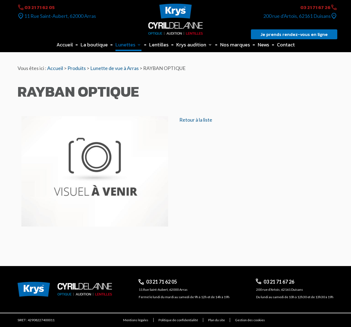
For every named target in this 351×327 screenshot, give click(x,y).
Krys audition (191, 44)
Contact (286, 44)
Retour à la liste (195, 120)
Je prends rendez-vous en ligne (294, 34)
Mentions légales (135, 320)
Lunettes (125, 44)
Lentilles (159, 44)
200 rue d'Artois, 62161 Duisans (297, 16)
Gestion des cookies (250, 320)
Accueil (64, 44)
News (263, 44)
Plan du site (216, 320)
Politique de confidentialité (178, 320)
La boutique (94, 44)
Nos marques (235, 44)
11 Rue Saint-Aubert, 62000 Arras (60, 16)
